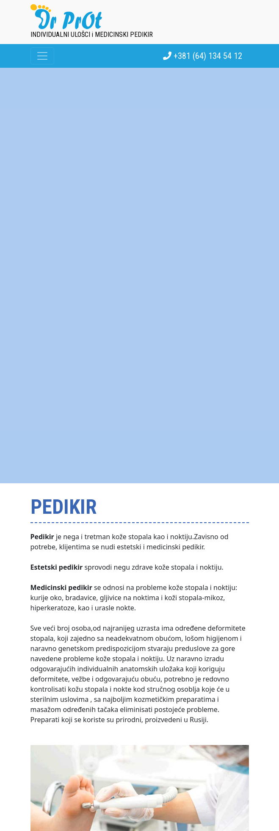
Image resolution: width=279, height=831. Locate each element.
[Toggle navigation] (42, 55)
